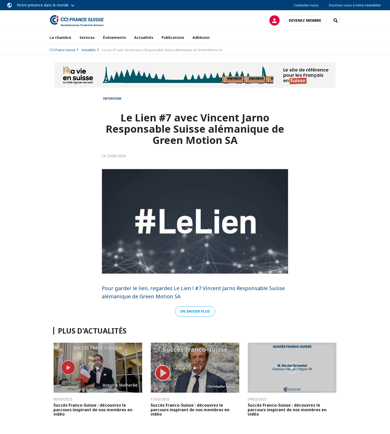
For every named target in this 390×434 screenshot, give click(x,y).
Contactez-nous (306, 5)
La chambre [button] (60, 37)
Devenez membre (305, 20)
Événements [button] (114, 37)
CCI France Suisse (62, 50)
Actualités (143, 37)
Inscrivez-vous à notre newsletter (355, 5)
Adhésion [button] (201, 37)
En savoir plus (195, 311)
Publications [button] (173, 37)
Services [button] (87, 37)
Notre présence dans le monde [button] (42, 5)
